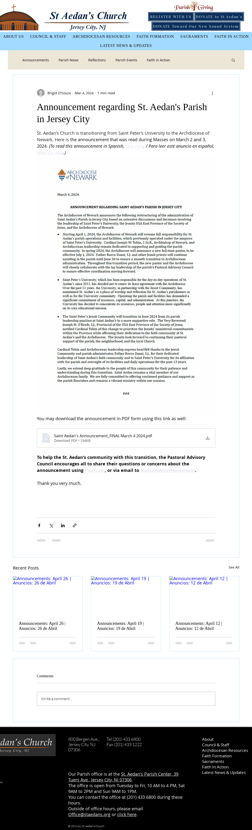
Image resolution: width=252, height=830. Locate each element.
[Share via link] (74, 525)
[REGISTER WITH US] (171, 16)
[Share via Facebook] (39, 525)
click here (126, 814)
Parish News (69, 60)
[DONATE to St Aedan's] (219, 16)
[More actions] (212, 93)
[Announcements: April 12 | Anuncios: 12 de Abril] (204, 595)
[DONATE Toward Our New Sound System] (196, 26)
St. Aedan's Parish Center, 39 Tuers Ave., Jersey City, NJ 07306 (123, 777)
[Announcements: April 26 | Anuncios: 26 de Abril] (48, 595)
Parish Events (126, 60)
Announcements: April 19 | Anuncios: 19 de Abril (120, 626)
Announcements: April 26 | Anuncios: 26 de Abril (42, 626)
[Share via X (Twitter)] (51, 525)
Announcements (35, 60)
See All (234, 567)
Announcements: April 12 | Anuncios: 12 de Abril (198, 626)
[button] (233, 60)
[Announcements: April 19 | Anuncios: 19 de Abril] (126, 595)
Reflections (97, 60)
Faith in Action (158, 60)
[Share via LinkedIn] (63, 525)
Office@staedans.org (89, 814)
